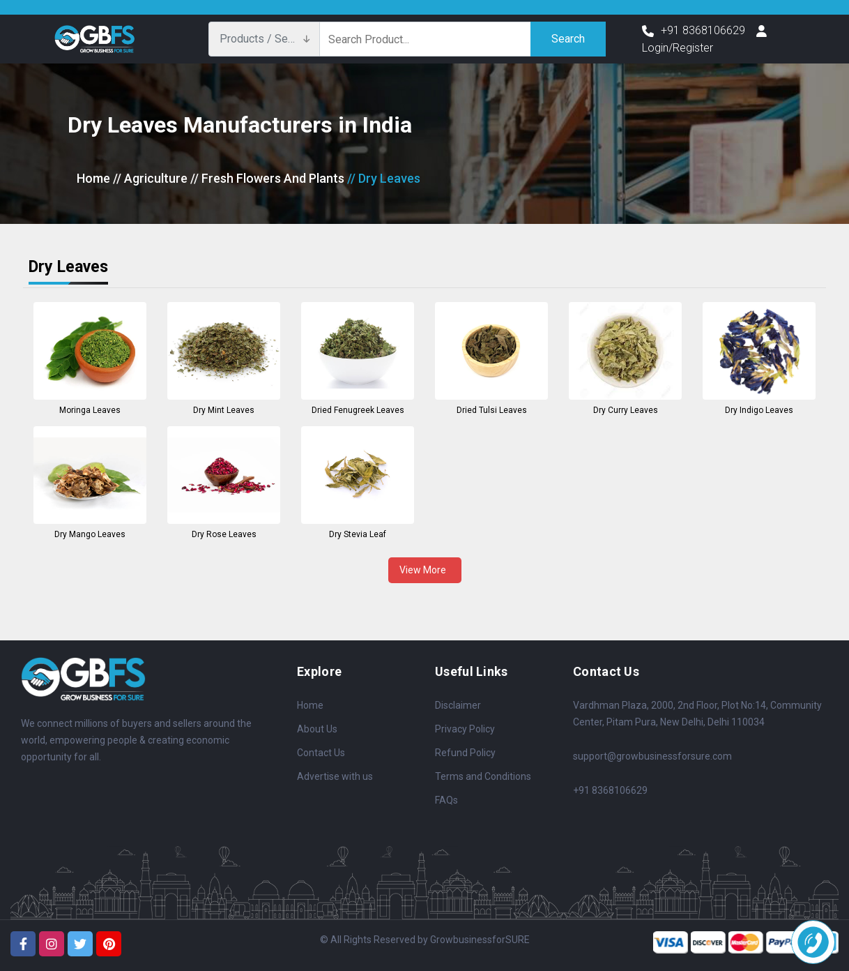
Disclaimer (458, 705)
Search (568, 38)
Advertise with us (335, 776)
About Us (317, 729)
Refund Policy (465, 752)
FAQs (446, 800)
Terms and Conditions (483, 776)
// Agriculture (150, 178)
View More (424, 569)
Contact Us (321, 752)
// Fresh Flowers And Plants (267, 178)
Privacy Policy (465, 729)
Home (93, 178)
